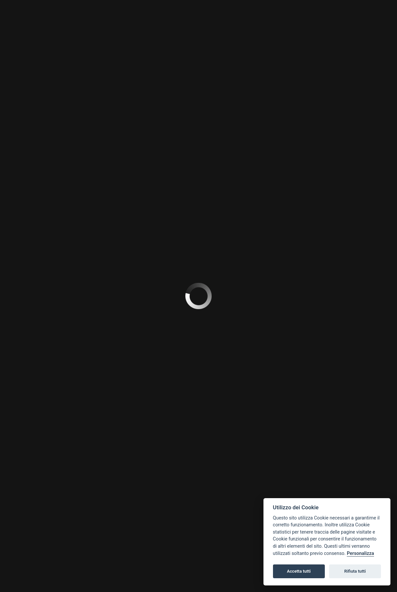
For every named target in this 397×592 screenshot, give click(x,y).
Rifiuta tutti (355, 571)
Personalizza (360, 553)
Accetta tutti (299, 571)
